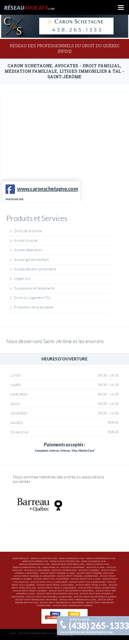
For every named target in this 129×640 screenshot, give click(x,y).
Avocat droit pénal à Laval (91, 585)
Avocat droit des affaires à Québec (95, 597)
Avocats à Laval (96, 567)
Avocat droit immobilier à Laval (78, 599)
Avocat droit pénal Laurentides (97, 588)
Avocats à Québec (89, 570)
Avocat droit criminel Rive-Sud (95, 573)
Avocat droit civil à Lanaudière (49, 582)
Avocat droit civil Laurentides (87, 582)
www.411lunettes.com (43, 558)
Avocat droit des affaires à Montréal (71, 591)
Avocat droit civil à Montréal (51, 579)
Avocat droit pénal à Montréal (55, 585)
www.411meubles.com (71, 558)
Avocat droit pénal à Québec (30, 591)
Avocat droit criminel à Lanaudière (35, 576)
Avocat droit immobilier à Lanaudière (62, 602)
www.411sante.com (97, 564)
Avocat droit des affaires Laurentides (49, 597)
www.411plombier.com (35, 561)
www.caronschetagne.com (91, 632)
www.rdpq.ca (21, 558)
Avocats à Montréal (73, 567)
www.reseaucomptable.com (67, 564)
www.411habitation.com (26, 567)
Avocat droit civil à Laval (86, 579)
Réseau (29, 7)
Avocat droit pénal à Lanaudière (57, 588)
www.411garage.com (93, 561)
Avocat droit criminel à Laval (57, 573)
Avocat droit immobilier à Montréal (36, 599)
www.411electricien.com (64, 561)
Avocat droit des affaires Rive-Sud (57, 593)
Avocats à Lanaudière (37, 570)
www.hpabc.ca (50, 567)
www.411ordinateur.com (100, 558)
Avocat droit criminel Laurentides (77, 576)
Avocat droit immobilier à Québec (73, 605)
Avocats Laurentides (64, 570)
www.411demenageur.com (34, 564)
